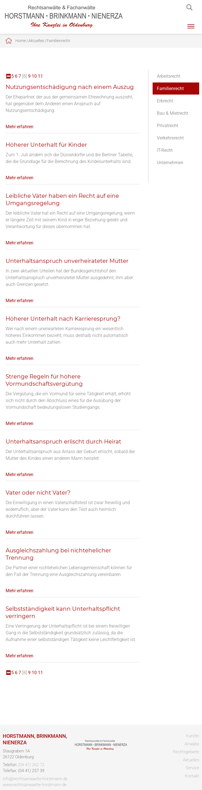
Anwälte (192, 744)
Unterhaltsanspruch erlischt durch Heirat (63, 441)
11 (40, 76)
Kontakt (192, 775)
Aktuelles (36, 40)
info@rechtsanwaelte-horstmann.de (35, 778)
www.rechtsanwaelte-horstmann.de (35, 784)
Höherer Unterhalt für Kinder (46, 144)
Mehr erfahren (19, 126)
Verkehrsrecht (170, 138)
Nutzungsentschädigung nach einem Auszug (70, 87)
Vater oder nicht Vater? (38, 492)
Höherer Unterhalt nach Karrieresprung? (63, 318)
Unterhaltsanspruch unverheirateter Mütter (67, 261)
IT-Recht (165, 150)
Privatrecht (167, 125)
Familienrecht (58, 40)
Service (192, 767)
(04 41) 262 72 (31, 764)
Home (20, 40)
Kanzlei (192, 735)
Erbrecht (165, 101)
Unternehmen (170, 162)
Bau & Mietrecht (172, 113)
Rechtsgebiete (186, 751)
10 (34, 76)
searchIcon (189, 7)
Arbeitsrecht (168, 76)
